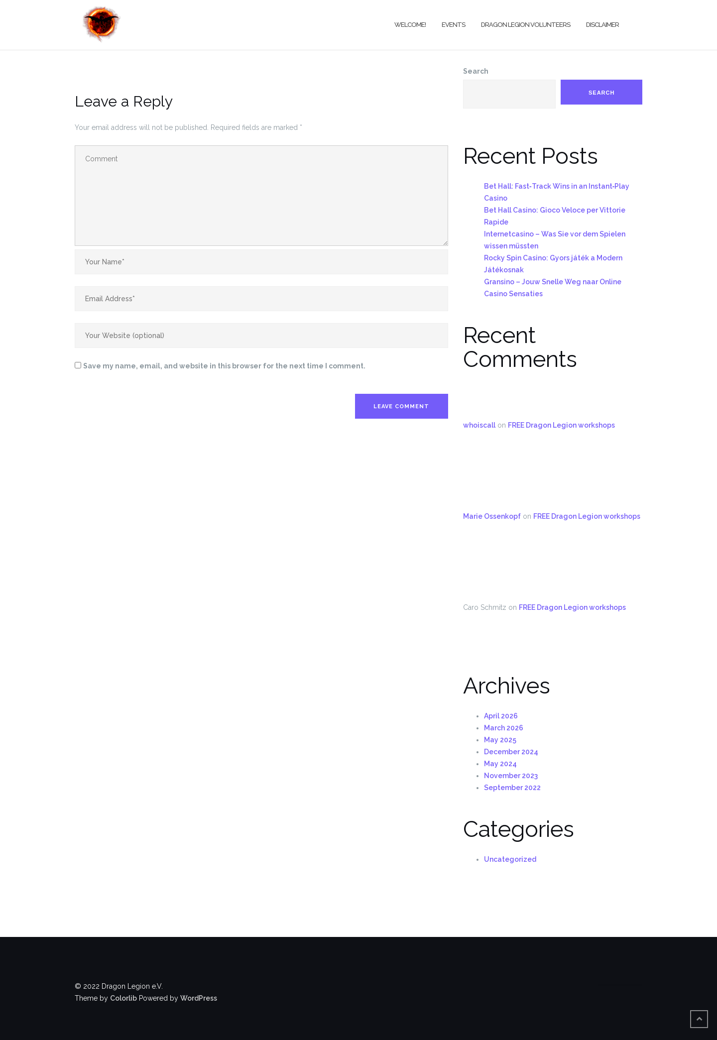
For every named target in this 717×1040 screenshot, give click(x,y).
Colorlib (123, 998)
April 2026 (501, 716)
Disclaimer (602, 24)
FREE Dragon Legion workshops (561, 425)
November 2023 (511, 776)
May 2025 (500, 740)
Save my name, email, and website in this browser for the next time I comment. (224, 366)
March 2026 (503, 728)
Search (475, 71)
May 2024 (500, 764)
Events (453, 24)
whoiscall (479, 425)
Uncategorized (510, 859)
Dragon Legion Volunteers (525, 24)
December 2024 (511, 752)
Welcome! (410, 24)
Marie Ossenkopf (492, 516)
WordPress (198, 998)
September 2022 (512, 788)
